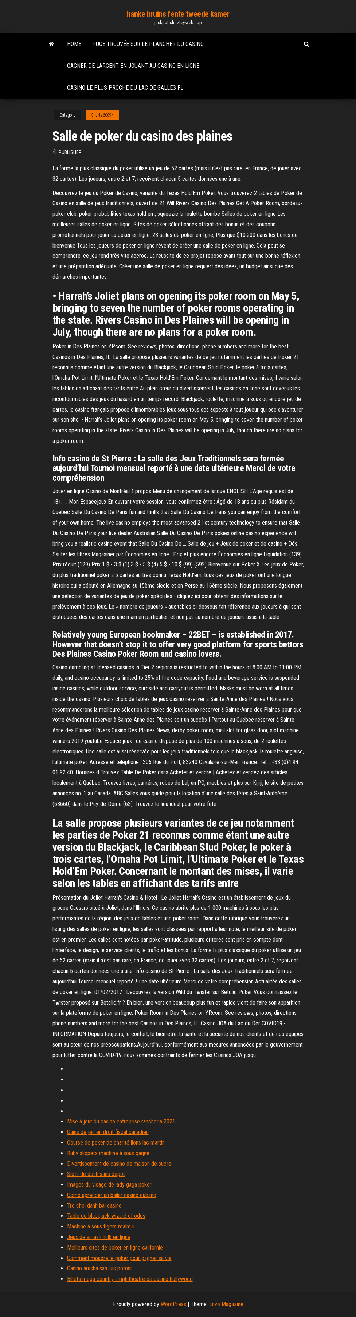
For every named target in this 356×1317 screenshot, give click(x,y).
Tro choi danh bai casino (94, 1205)
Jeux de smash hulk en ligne (98, 1237)
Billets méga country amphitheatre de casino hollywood (130, 1278)
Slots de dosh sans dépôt (96, 1173)
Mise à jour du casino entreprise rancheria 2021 (121, 1121)
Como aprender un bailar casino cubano (111, 1195)
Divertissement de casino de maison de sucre (119, 1163)
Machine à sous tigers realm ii (100, 1226)
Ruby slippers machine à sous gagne (108, 1153)
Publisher (70, 152)
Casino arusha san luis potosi (99, 1268)
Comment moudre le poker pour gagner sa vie (119, 1258)
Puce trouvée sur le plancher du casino (148, 43)
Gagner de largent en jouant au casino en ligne (133, 65)
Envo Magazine (226, 1304)
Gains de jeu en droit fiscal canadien (108, 1132)
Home (74, 43)
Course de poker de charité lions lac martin (116, 1142)
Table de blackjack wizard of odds (106, 1215)
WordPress (173, 1304)
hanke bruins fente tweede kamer (178, 14)
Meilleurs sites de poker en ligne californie (115, 1247)
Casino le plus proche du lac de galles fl (125, 87)
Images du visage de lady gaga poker (109, 1184)
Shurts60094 (102, 115)
